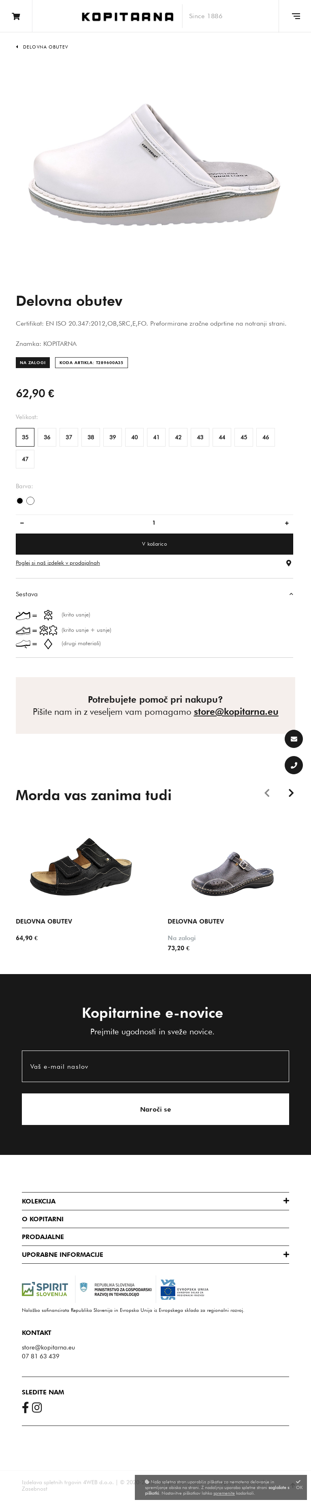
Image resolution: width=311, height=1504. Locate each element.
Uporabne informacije (62, 1254)
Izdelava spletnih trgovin (51, 1482)
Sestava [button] (27, 594)
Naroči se (155, 1109)
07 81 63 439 (41, 1356)
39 (112, 437)
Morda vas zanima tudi (94, 794)
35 (25, 437)
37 (69, 437)
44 (222, 437)
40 (134, 437)
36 (47, 437)
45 (244, 437)
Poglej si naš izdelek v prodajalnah (58, 562)
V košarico (154, 543)
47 (25, 459)
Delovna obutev (45, 47)
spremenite (224, 1493)
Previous (267, 792)
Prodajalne (43, 1237)
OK (299, 1484)
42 (178, 437)
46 (265, 437)
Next (291, 792)
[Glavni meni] (295, 16)
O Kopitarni (43, 1219)
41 (156, 437)
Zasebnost (34, 1488)
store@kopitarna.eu (236, 711)
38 (90, 437)
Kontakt (36, 1333)
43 (200, 437)
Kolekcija (38, 1201)
